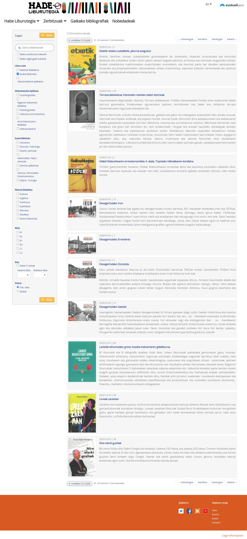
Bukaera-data (40, 270)
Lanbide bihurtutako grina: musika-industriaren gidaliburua (134, 347)
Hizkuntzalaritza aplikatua (30, 81)
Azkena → (232, 39)
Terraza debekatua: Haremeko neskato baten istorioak (131, 95)
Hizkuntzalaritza (28, 128)
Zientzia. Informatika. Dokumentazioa (28, 174)
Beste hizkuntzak (28, 218)
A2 (21, 236)
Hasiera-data (23, 270)
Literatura (25, 142)
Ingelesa (24, 198)
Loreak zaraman (109, 399)
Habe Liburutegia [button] (22, 21)
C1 (21, 248)
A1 (21, 232)
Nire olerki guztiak (110, 443)
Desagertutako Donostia (114, 264)
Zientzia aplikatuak (29, 165)
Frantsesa (25, 202)
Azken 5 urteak (27, 265)
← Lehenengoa (185, 39)
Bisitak (23, 291)
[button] (79, 40)
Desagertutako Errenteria (114, 239)
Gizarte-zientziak (28, 150)
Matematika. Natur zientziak (27, 160)
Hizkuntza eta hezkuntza (32, 114)
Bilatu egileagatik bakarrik (33, 58)
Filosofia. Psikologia (30, 146)
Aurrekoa (202, 39)
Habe (214, 510)
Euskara (24, 194)
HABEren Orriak (220, 502)
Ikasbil (215, 518)
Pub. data (24, 287)
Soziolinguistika (27, 95)
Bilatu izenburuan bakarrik (33, 54)
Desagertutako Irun (111, 203)
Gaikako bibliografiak (89, 21)
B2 (21, 244)
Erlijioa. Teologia (28, 180)
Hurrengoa (217, 39)
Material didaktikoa (29, 69)
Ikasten (215, 514)
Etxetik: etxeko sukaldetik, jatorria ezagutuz (125, 51)
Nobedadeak (123, 21)
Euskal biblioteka (28, 74)
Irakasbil (216, 522)
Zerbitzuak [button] (55, 21)
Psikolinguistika (27, 109)
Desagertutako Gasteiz (112, 307)
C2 (21, 252)
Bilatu (47, 35)
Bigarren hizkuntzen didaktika (27, 104)
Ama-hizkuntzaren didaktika (26, 123)
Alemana (24, 210)
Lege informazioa (232, 535)
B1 (21, 240)
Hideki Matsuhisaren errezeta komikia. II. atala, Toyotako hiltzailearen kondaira (146, 161)
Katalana (24, 214)
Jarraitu (184, 502)
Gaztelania (25, 206)
